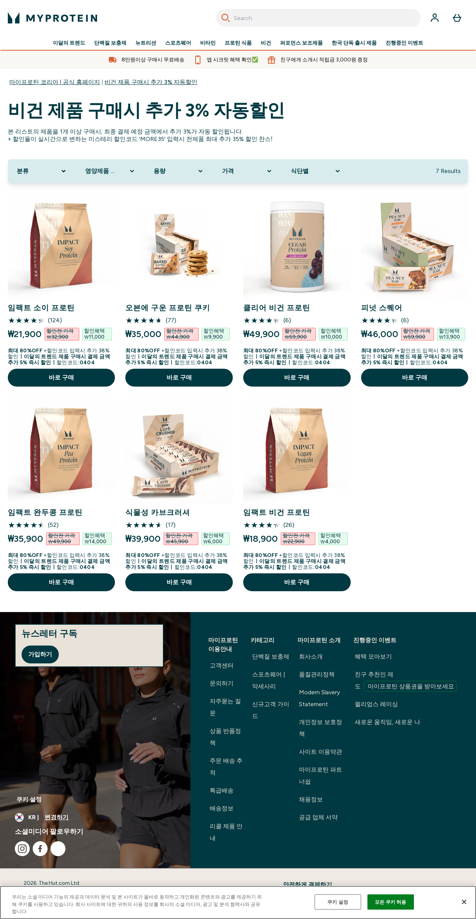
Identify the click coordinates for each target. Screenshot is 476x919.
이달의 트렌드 (69, 43)
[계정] (435, 18)
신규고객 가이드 (270, 710)
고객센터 (222, 665)
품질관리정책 (317, 674)
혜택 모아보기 (373, 656)
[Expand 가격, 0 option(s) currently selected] (247, 171)
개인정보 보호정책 (320, 727)
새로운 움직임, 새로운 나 (387, 722)
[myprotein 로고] (52, 18)
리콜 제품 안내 (226, 832)
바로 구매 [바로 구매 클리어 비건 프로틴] (296, 377)
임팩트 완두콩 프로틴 (45, 512)
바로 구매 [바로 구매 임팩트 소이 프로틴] (61, 377)
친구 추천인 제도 (406, 681)
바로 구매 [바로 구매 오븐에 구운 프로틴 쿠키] (179, 377)
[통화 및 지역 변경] (95, 817)
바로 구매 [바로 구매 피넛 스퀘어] (414, 377)
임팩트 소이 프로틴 (41, 307)
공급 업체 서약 (318, 817)
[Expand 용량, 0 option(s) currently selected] (179, 171)
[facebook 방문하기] (40, 848)
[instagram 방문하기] (22, 848)
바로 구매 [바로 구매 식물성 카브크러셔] (179, 582)
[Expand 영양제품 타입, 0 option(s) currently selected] (110, 171)
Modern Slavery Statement (319, 698)
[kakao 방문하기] (58, 848)
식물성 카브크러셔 (157, 512)
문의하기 (222, 683)
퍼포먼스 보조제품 (301, 43)
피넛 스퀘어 (381, 307)
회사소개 (311, 656)
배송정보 (222, 808)
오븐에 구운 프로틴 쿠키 (167, 307)
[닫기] (464, 902)
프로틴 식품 (238, 43)
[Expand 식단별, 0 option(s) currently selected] (316, 171)
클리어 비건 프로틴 (276, 307)
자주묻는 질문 (225, 707)
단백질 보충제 (110, 43)
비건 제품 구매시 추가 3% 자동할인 (150, 82)
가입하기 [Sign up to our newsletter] (40, 654)
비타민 (208, 43)
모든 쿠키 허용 (390, 901)
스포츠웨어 (178, 43)
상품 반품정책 (225, 736)
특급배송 (222, 790)
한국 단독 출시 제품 (354, 43)
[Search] (226, 18)
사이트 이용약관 (320, 751)
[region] (238, 902)
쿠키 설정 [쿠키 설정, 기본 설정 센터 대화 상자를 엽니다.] (337, 901)
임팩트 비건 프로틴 (276, 512)
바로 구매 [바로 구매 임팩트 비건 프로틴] (296, 582)
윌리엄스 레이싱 (376, 704)
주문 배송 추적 (226, 766)
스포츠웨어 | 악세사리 (268, 680)
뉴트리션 (145, 43)
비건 (266, 43)
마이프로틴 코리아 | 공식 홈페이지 (54, 82)
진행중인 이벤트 (404, 43)
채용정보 (311, 799)
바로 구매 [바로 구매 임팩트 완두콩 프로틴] (61, 582)
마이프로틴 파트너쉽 (320, 775)
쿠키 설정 (29, 799)
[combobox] (318, 18)
